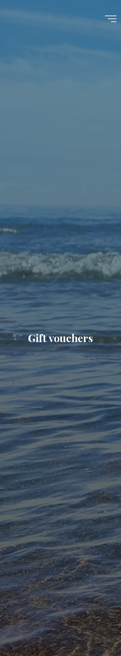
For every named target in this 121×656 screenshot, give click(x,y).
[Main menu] (110, 19)
